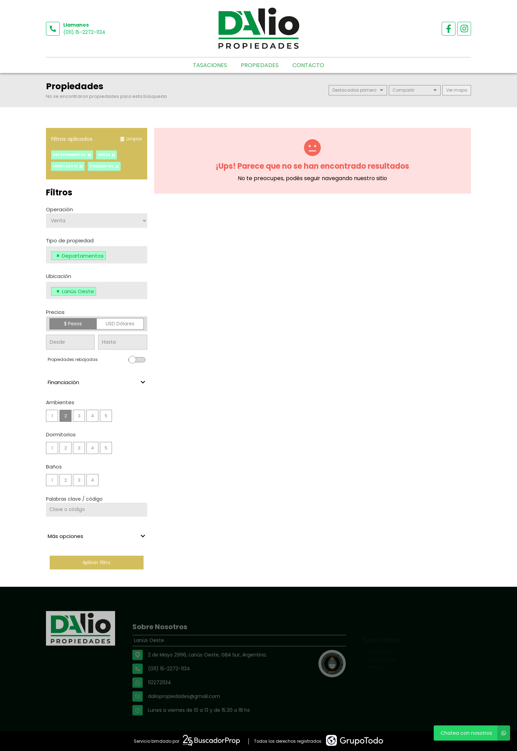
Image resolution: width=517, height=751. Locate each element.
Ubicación (58, 276)
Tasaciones (210, 65)
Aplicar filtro (97, 562)
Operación (59, 209)
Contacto (308, 65)
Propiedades (260, 65)
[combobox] (96, 254)
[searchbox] (109, 256)
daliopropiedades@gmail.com (184, 708)
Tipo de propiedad (70, 240)
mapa (456, 90)
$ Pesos (73, 323)
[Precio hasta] (122, 342)
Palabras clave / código (74, 498)
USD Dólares (120, 323)
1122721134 (159, 694)
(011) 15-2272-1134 (84, 32)
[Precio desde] (70, 342)
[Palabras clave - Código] (96, 510)
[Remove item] (58, 256)
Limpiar (131, 139)
